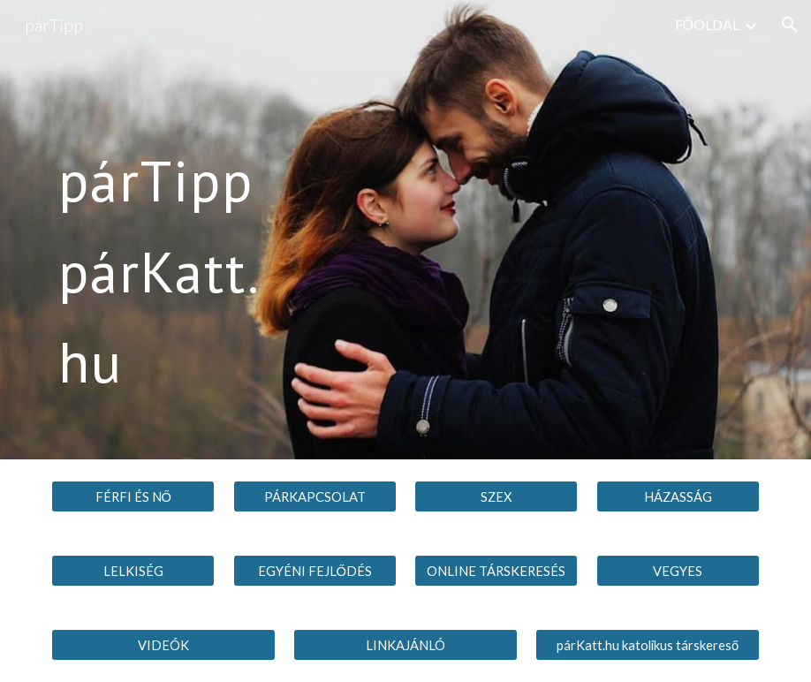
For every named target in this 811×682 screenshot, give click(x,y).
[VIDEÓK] (163, 645)
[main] (163, 229)
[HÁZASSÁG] (678, 496)
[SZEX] (496, 496)
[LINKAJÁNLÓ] (405, 645)
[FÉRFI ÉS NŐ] (133, 496)
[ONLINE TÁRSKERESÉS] (496, 570)
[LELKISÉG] (133, 570)
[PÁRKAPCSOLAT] (315, 496)
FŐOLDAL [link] (707, 24)
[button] (790, 25)
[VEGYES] (678, 570)
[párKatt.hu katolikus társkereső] (647, 645)
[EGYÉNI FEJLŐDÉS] (315, 570)
